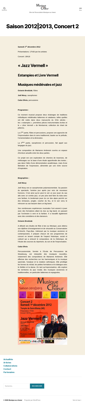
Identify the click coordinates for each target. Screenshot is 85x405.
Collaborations (10, 366)
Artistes (7, 362)
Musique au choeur (15, 400)
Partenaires (9, 372)
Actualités (8, 359)
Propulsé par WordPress (32, 400)
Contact (7, 369)
